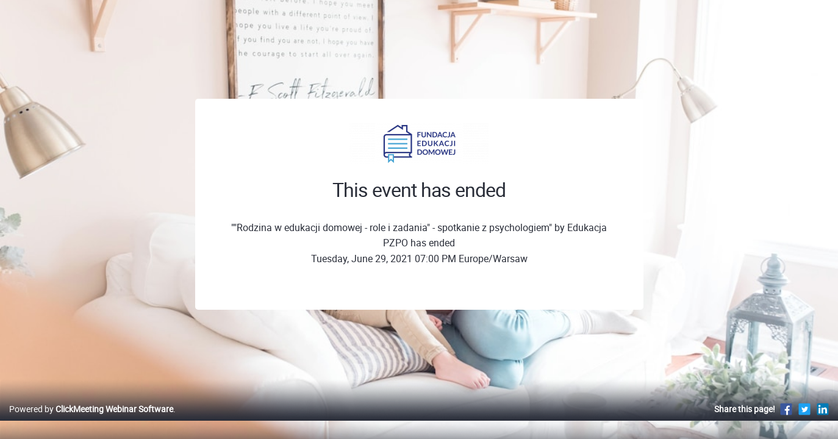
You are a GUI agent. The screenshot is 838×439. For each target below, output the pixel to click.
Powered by (91, 421)
